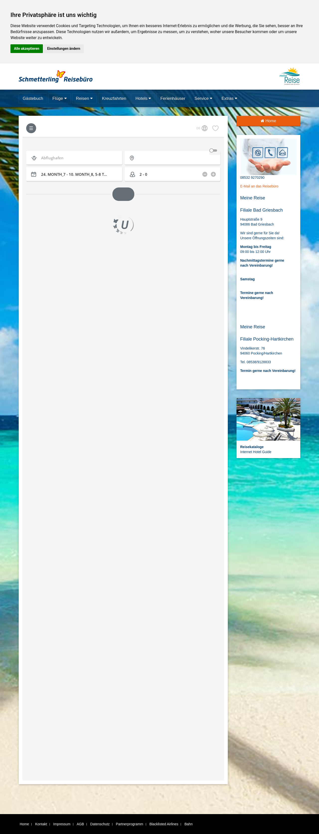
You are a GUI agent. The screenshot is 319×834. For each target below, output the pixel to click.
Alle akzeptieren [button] (26, 49)
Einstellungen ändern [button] (63, 49)
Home (268, 121)
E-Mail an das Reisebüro (259, 186)
